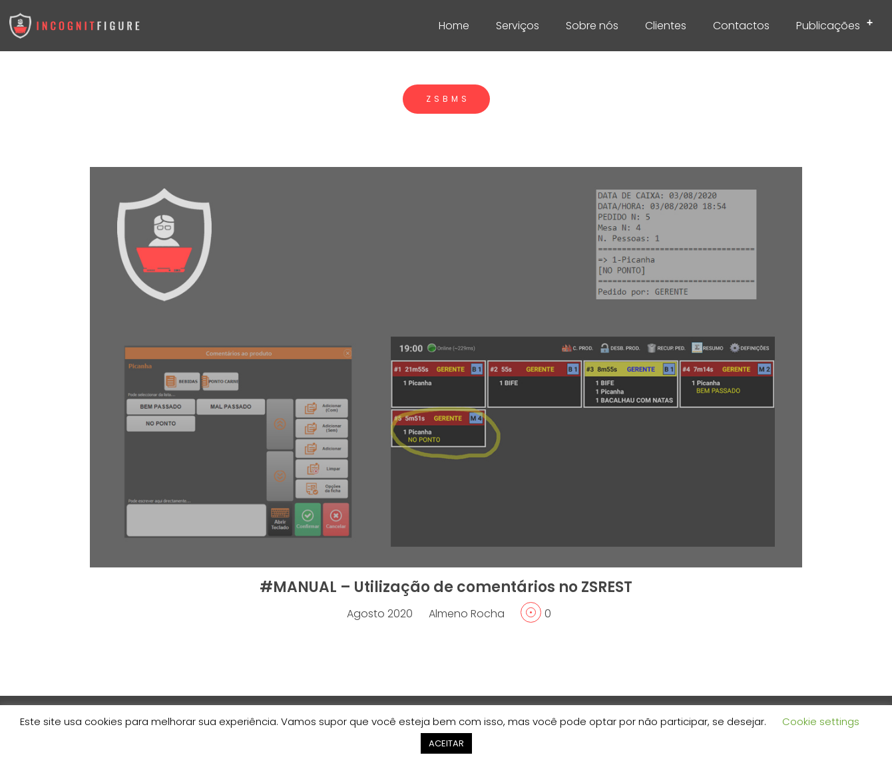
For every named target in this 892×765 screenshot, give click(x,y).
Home (454, 25)
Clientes (665, 25)
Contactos (741, 25)
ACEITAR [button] (446, 743)
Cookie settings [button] (820, 721)
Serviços (517, 25)
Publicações (838, 23)
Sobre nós (592, 25)
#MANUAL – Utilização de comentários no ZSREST (446, 587)
